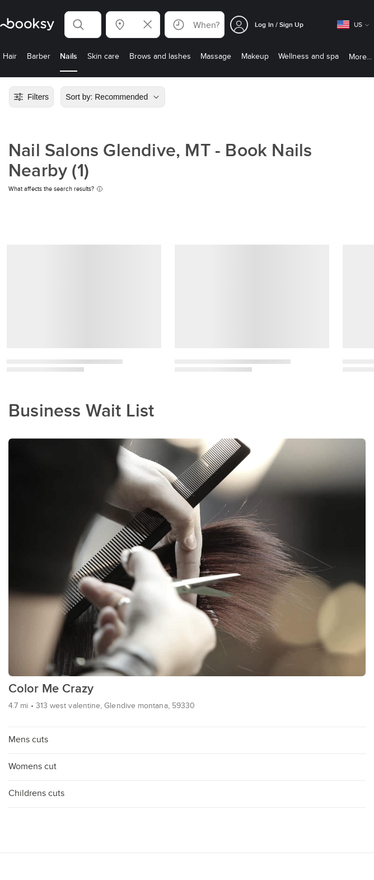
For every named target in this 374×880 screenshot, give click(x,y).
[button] (82, 24)
